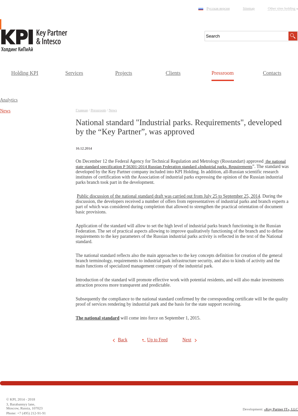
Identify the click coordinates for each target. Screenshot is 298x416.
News (113, 110)
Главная (82, 110)
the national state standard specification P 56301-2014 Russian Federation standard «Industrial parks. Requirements (181, 164)
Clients (173, 73)
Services (74, 73)
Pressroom (222, 73)
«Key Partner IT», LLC (281, 409)
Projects (123, 73)
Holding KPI (24, 73)
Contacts (272, 73)
